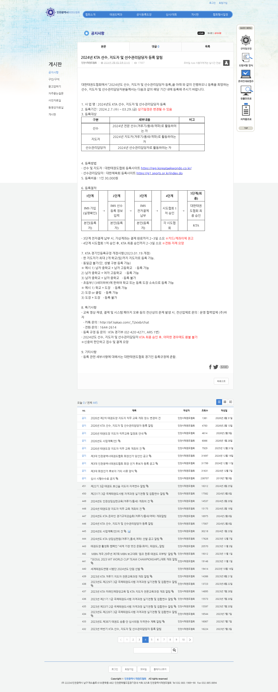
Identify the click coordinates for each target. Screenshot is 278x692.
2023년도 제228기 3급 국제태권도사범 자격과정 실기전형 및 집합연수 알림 (134, 611)
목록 (207, 46)
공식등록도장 (144, 14)
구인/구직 (53, 79)
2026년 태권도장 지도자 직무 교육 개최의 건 (118, 448)
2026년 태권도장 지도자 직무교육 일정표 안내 (119, 433)
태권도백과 (116, 14)
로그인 (212, 3)
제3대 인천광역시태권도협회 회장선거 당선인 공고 (121, 456)
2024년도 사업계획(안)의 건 (107, 531)
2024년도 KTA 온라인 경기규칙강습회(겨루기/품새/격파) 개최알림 (128, 516)
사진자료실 (54, 100)
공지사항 (53, 72)
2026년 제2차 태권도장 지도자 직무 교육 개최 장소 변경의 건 (126, 418)
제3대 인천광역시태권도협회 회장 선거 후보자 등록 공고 (124, 463)
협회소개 (90, 14)
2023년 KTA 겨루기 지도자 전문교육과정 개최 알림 (120, 576)
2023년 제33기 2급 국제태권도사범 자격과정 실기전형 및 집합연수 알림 (132, 606)
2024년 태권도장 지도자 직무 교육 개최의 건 (116, 508)
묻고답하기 (54, 86)
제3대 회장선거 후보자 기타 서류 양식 (114, 471)
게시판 (195, 14)
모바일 (143, 669)
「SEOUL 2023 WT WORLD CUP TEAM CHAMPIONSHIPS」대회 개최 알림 (134, 559)
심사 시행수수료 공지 (104, 478)
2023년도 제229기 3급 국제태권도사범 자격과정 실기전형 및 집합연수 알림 (134, 581)
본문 (103, 46)
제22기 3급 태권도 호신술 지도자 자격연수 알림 (118, 486)
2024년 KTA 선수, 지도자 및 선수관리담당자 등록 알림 (122, 523)
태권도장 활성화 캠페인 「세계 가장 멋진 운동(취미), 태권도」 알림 (127, 546)
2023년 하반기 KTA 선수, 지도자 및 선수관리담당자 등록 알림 (126, 628)
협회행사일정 (220, 14)
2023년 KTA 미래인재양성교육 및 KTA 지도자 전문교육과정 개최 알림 (130, 591)
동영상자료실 (56, 107)
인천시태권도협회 (89, 63)
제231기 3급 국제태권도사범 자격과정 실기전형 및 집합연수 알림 (128, 493)
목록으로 (221, 381)
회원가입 (223, 3)
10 (183, 639)
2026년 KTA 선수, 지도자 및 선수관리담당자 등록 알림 (122, 425)
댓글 (155, 46)
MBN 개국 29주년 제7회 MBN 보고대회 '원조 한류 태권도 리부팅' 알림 (132, 553)
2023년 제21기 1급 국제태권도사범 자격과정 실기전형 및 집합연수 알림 (132, 599)
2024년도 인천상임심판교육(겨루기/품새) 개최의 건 (120, 501)
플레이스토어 (160, 669)
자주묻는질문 (56, 93)
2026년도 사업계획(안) (105, 441)
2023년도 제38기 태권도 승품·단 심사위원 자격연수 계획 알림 (126, 621)
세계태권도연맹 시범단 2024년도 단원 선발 (115, 568)
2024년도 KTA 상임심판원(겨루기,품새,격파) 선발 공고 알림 (125, 538)
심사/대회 (171, 14)
